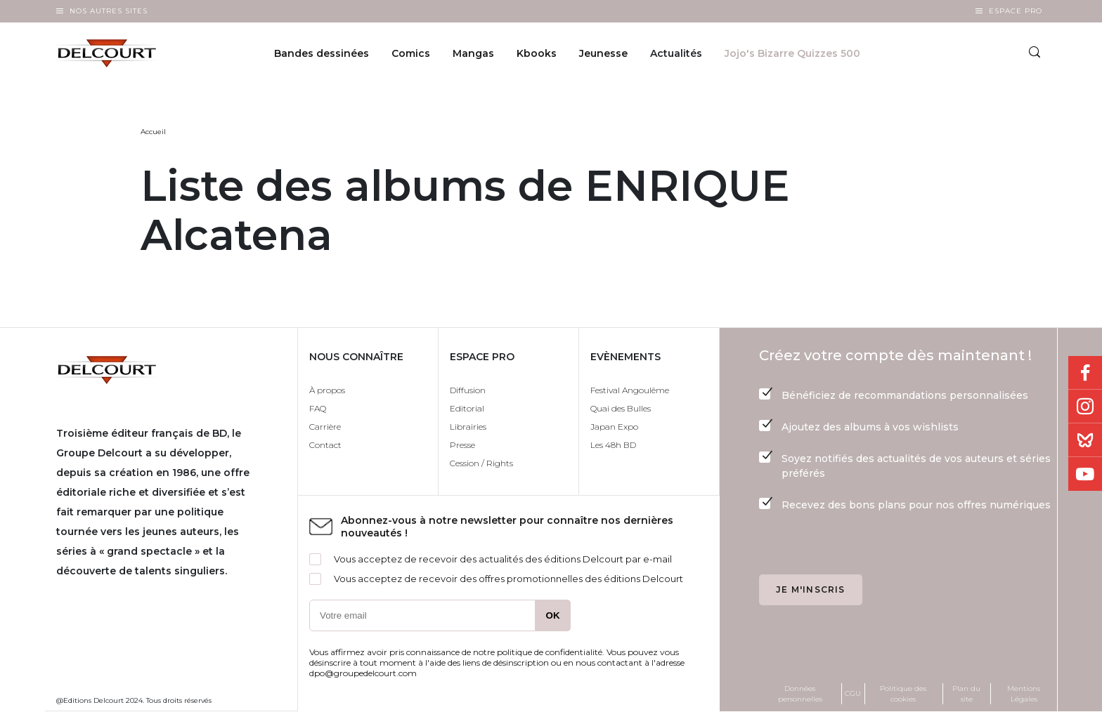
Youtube (1085, 474)
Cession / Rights (481, 463)
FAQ (317, 408)
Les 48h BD (613, 445)
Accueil (153, 131)
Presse (462, 445)
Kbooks (537, 53)
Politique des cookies (903, 694)
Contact (325, 445)
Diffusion (468, 390)
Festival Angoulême (629, 390)
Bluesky (1085, 440)
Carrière (325, 426)
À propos (327, 390)
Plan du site (966, 694)
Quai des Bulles (620, 408)
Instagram (1085, 406)
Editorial (467, 408)
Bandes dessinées (321, 53)
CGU (853, 693)
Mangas (473, 53)
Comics (410, 53)
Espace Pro (1015, 10)
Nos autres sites (109, 10)
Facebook (1085, 373)
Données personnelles (800, 694)
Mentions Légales (1023, 694)
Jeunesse (603, 53)
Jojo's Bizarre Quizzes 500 (792, 53)
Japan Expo (614, 426)
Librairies (468, 426)
